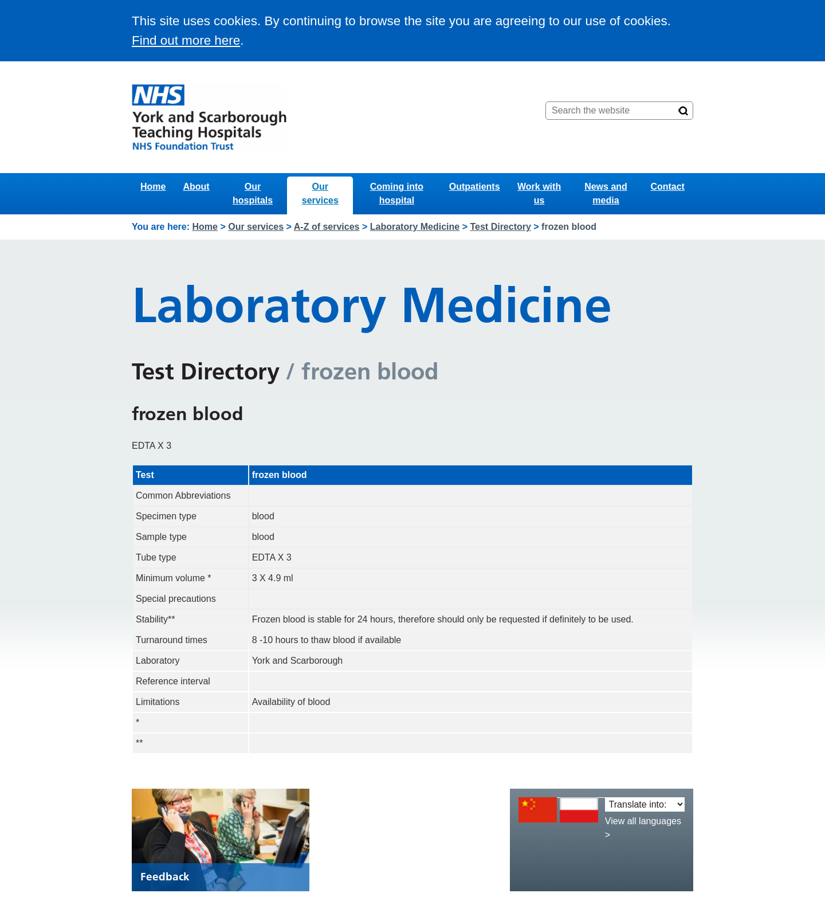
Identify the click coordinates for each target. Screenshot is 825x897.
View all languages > (643, 828)
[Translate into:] (645, 804)
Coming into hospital (396, 193)
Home (153, 186)
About (196, 186)
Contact (667, 186)
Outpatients (474, 186)
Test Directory (500, 227)
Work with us (539, 193)
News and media (605, 193)
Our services (320, 193)
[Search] (683, 110)
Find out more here (186, 40)
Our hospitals (253, 193)
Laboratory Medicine (414, 227)
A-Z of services (327, 227)
